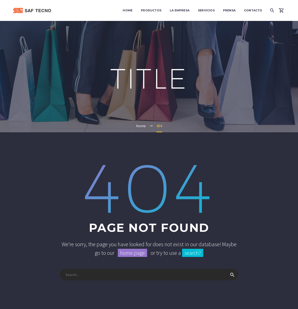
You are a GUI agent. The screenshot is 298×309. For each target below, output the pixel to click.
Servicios (206, 10)
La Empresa (180, 10)
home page (132, 252)
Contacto (253, 10)
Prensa (229, 10)
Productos (151, 10)
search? (192, 252)
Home (127, 10)
